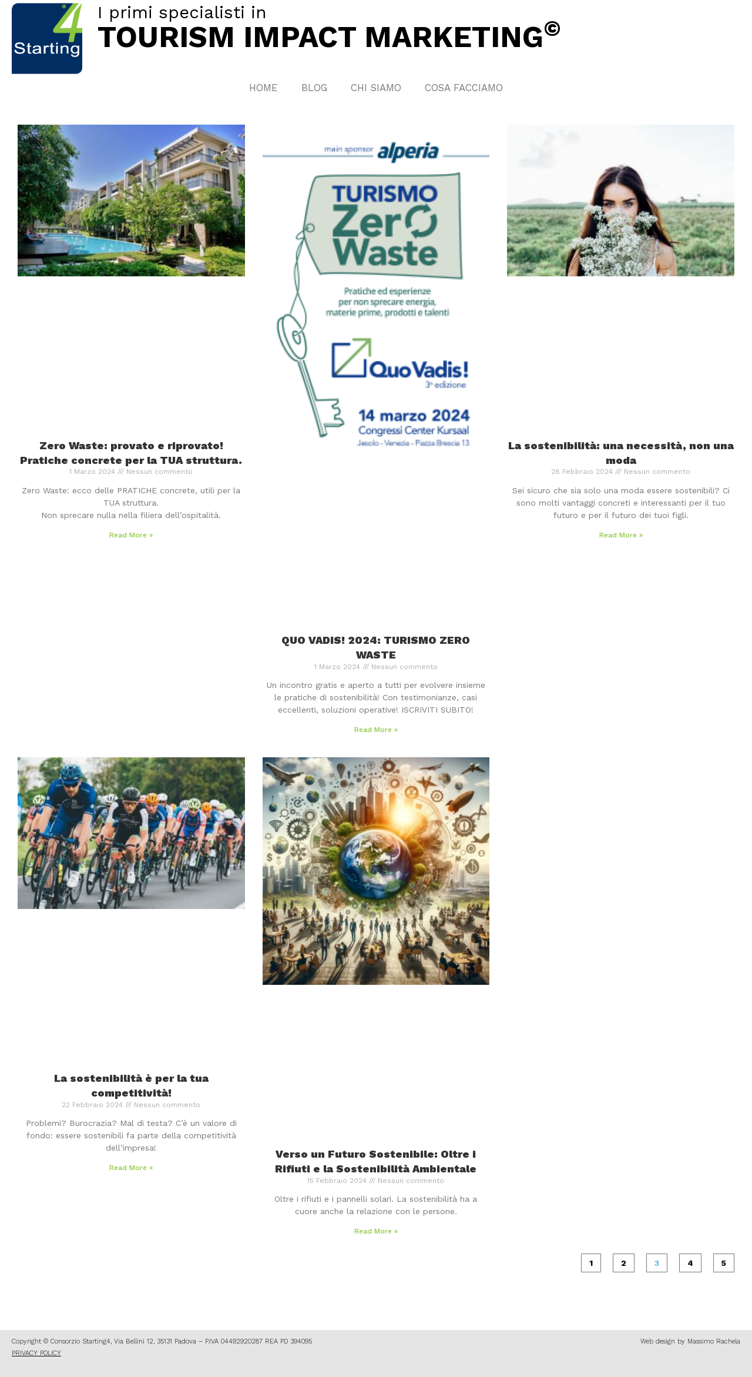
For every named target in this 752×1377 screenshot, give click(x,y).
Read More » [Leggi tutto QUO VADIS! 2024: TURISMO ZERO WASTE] (376, 730)
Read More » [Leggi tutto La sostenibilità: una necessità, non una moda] (621, 535)
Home (263, 87)
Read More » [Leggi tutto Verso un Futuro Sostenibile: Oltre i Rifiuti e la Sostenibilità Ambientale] (376, 1231)
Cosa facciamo (464, 87)
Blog (314, 87)
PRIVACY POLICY (36, 1353)
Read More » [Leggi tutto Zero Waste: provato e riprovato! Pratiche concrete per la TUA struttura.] (131, 535)
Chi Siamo (376, 87)
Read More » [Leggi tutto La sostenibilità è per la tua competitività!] (131, 1168)
